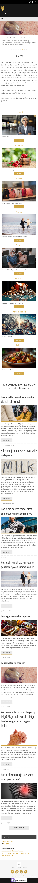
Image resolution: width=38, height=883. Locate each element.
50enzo (5, 557)
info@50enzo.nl (8, 844)
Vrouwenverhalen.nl (22, 853)
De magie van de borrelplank (15, 616)
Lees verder (19, 140)
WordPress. (33, 876)
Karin (4, 657)
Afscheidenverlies (7, 855)
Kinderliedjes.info (17, 851)
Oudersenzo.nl (6, 851)
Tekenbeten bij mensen (13, 663)
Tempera (25, 876)
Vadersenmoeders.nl (8, 853)
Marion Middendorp (8, 445)
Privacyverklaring (7, 842)
